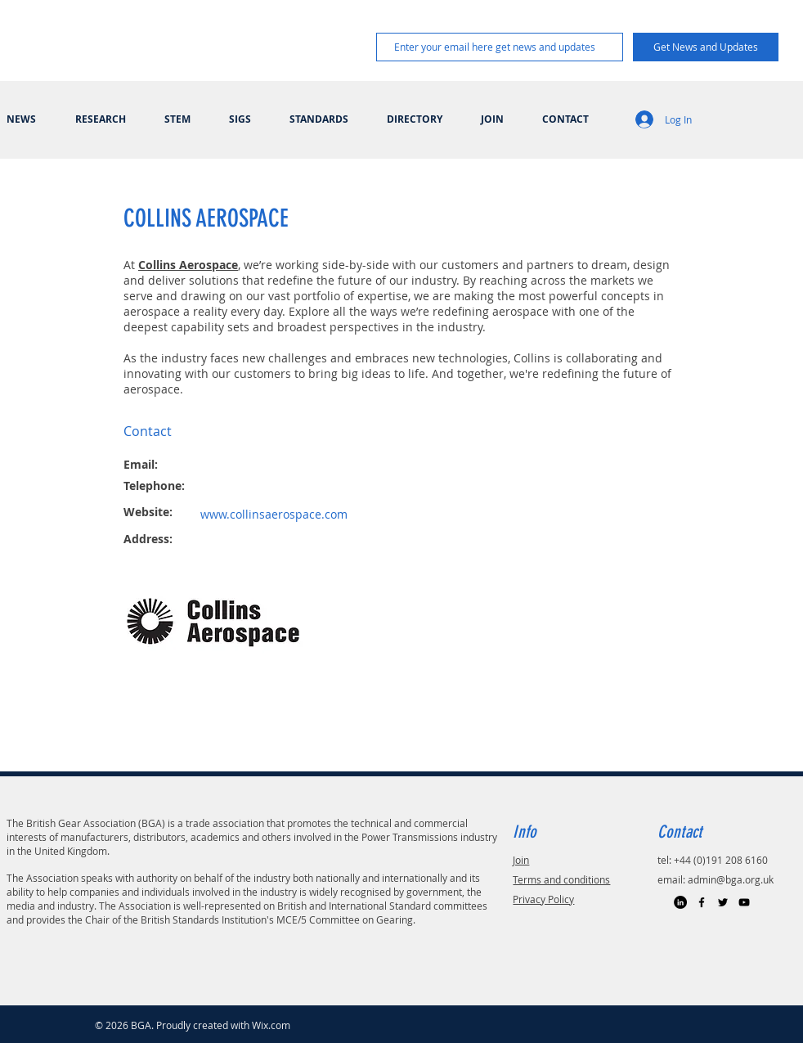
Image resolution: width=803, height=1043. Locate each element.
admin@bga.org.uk (731, 879)
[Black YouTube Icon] (744, 902)
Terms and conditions (561, 879)
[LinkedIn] (680, 902)
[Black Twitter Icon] (722, 902)
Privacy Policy (543, 899)
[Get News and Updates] (705, 47)
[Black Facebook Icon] (701, 902)
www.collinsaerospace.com (274, 514)
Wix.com (271, 1025)
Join (521, 859)
